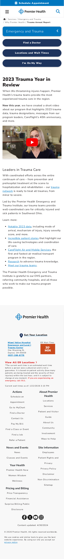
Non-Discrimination (48, 479)
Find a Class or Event (17, 429)
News (17, 452)
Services (48, 406)
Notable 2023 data (19, 226)
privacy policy (10, 542)
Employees (48, 452)
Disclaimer (48, 474)
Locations (48, 400)
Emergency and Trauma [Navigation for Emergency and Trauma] (24, 31)
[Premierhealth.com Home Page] (4, 19)
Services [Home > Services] (12, 19)
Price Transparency (17, 493)
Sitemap (48, 485)
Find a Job (17, 434)
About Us (48, 422)
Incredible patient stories (23, 238)
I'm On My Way (32, 63)
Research (13, 261)
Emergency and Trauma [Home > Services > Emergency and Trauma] (29, 19)
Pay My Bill (17, 423)
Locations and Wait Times (32, 53)
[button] (7, 11)
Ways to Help (48, 438)
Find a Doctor (17, 413)
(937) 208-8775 (16, 355)
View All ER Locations (21, 362)
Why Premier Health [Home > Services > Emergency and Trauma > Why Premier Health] (15, 22)
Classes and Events (17, 457)
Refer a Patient (17, 440)
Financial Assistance (17, 498)
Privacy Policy (48, 468)
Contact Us (17, 418)
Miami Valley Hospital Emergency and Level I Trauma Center (19, 345)
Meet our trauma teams (22, 265)
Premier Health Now (17, 470)
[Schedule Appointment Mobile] (32, 3)
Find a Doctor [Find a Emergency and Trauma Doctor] (32, 42)
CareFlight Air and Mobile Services (29, 249)
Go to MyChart (17, 407)
